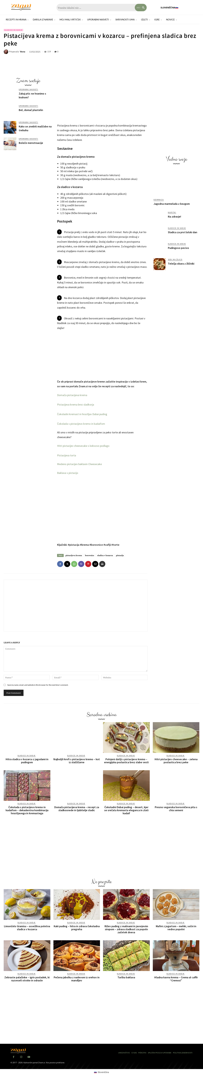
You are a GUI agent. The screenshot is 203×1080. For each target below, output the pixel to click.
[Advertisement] (28, 175)
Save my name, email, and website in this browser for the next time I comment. (37, 685)
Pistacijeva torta (66, 455)
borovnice (89, 555)
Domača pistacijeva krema (72, 395)
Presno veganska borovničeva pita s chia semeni (176, 808)
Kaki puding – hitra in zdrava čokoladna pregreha (77, 927)
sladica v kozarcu (105, 555)
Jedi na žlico (175, 259)
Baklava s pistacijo (67, 473)
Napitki (172, 212)
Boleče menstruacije (31, 143)
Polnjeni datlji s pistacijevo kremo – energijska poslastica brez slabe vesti (126, 760)
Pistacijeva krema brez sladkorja (75, 404)
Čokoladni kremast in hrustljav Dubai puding (82, 414)
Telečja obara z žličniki (181, 263)
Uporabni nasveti (28, 89)
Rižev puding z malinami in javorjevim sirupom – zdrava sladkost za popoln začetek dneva (126, 929)
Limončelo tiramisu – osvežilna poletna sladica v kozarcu (27, 927)
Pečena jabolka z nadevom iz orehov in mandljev (77, 979)
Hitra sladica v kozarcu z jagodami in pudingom (27, 760)
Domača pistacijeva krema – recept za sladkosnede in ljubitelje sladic (76, 808)
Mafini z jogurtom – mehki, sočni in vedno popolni (176, 927)
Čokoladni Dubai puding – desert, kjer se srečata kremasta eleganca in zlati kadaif (126, 810)
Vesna (22, 52)
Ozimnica (159, 199)
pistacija (120, 555)
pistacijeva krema (73, 555)
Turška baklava (126, 977)
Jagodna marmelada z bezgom (172, 203)
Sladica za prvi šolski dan (182, 232)
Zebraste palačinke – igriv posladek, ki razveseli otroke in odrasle (27, 979)
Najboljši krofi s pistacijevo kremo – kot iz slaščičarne (76, 760)
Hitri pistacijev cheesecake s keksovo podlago (83, 446)
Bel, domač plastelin (31, 110)
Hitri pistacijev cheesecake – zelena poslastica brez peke (176, 760)
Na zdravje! (174, 216)
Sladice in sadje (13, 30)
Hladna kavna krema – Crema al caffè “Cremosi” (176, 979)
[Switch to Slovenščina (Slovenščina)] (101, 1072)
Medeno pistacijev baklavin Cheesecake (79, 464)
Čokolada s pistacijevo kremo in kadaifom (81, 423)
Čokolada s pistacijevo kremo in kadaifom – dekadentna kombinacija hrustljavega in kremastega (27, 810)
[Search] (141, 7)
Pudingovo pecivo (178, 248)
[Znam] (21, 7)
